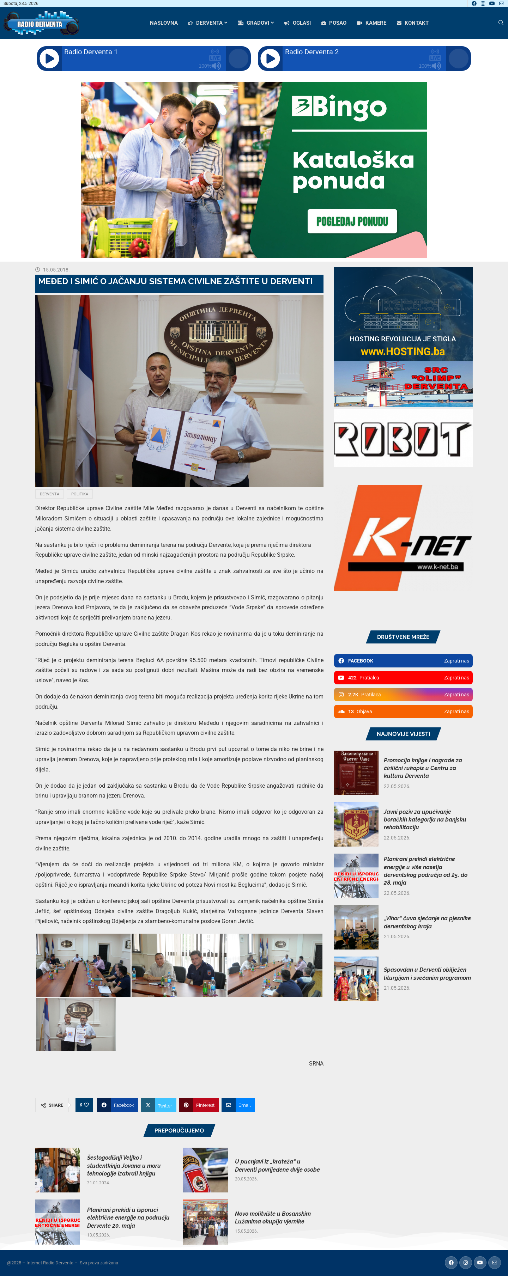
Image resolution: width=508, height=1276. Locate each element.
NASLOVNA (164, 23)
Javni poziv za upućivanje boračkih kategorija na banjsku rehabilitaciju (425, 819)
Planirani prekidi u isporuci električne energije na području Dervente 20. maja (128, 1218)
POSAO (333, 23)
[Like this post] (86, 1105)
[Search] (500, 23)
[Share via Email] (238, 1105)
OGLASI (297, 23)
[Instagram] (482, 3)
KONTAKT (413, 23)
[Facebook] (474, 3)
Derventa (49, 494)
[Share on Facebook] (117, 1105)
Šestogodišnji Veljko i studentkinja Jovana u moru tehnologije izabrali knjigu (124, 1165)
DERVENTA (205, 23)
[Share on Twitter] (158, 1105)
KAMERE (371, 23)
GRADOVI (253, 23)
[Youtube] (492, 3)
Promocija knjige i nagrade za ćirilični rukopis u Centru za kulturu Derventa (423, 768)
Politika (79, 494)
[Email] (501, 3)
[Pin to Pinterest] (199, 1105)
